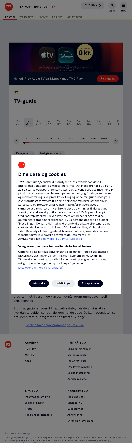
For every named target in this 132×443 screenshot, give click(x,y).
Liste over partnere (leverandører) (40, 267)
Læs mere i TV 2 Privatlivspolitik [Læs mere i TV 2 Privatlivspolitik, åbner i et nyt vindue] (61, 238)
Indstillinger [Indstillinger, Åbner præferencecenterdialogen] (63, 283)
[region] (66, 221)
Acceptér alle (90, 283)
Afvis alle (39, 283)
